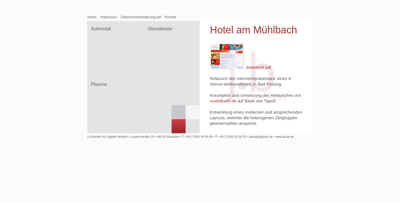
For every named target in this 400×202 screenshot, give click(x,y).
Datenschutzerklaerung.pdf (141, 17)
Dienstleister (160, 28)
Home (91, 17)
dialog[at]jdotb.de (261, 136)
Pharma (99, 84)
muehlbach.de (223, 100)
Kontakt (170, 17)
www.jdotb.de (284, 136)
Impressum (108, 17)
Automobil (101, 28)
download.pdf (258, 67)
